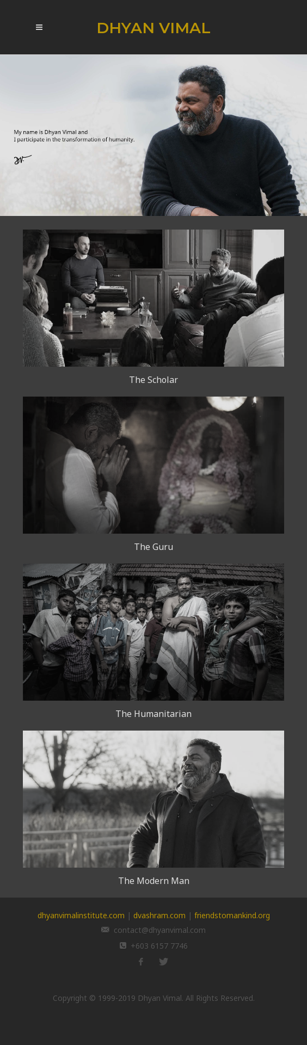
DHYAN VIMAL (153, 27)
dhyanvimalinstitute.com (81, 915)
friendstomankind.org (232, 915)
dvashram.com (159, 915)
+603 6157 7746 (159, 946)
